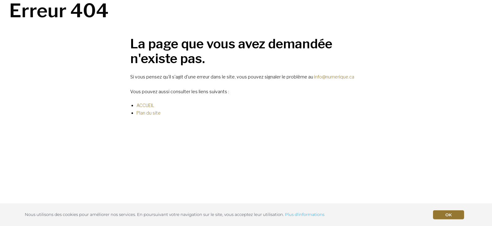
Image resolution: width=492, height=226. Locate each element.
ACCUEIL (145, 105)
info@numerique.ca (334, 76)
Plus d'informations (304, 214)
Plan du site (148, 113)
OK (448, 214)
